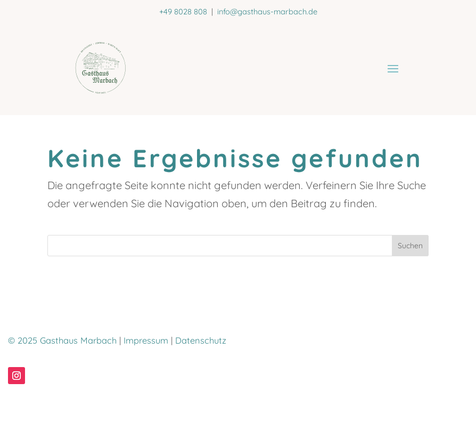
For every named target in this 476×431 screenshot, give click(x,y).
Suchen (410, 245)
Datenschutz (200, 340)
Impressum (146, 340)
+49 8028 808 (183, 11)
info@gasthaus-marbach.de (267, 11)
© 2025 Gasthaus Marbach (62, 340)
